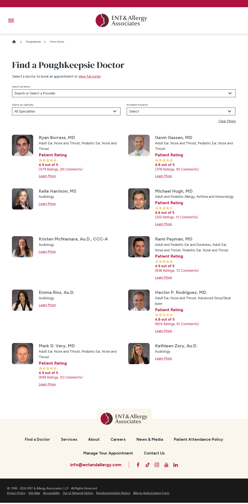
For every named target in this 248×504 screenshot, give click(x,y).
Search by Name (21, 86)
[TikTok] (146, 465)
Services (69, 439)
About (94, 439)
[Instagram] (157, 465)
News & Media (149, 439)
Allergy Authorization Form (151, 494)
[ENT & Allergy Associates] (121, 20)
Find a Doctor (37, 439)
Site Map (34, 494)
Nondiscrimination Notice (113, 494)
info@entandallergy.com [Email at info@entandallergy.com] (92, 465)
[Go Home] (16, 42)
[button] (11, 20)
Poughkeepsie (33, 41)
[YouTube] (167, 465)
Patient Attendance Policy (198, 439)
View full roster (89, 76)
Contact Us (154, 453)
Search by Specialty (23, 105)
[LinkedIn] (178, 465)
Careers (118, 439)
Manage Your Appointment (108, 453)
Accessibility (51, 494)
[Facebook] (136, 465)
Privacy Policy (16, 494)
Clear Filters (227, 121)
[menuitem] (37, 439)
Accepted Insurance (137, 105)
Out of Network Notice (78, 494)
